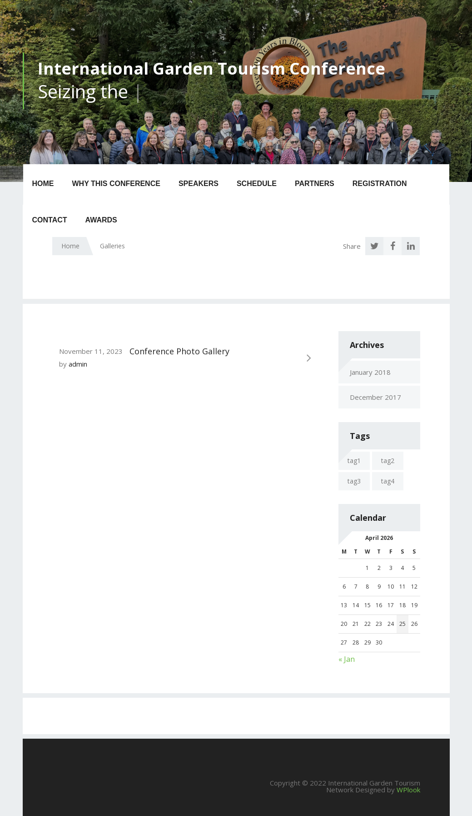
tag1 (354, 460)
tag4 (387, 481)
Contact (49, 220)
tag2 (387, 460)
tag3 (354, 481)
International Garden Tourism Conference (211, 68)
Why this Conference (116, 183)
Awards (101, 220)
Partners (314, 183)
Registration (380, 183)
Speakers (199, 183)
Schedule (257, 183)
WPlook (408, 789)
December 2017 (375, 397)
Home (43, 183)
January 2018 (370, 372)
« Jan (346, 659)
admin (78, 363)
